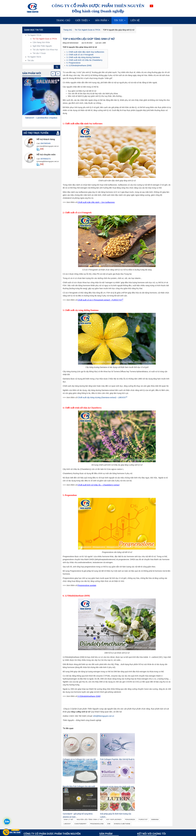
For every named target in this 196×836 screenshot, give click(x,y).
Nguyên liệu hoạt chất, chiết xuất (114, 814)
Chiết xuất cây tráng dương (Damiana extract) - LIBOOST (101, 397)
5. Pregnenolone (73, 62)
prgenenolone (97, 795)
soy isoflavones (114, 791)
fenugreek (130, 791)
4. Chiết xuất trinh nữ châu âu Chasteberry (84, 60)
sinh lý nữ (68, 791)
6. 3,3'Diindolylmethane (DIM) (78, 65)
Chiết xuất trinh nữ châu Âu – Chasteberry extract (98, 484)
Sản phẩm (102, 21)
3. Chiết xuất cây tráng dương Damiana (82, 57)
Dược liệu (104, 822)
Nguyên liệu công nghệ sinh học (113, 817)
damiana (155, 791)
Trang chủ (63, 20)
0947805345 (45, 143)
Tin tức (120, 21)
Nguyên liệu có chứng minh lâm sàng (115, 811)
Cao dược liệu (106, 819)
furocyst (143, 791)
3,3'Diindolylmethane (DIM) (88, 695)
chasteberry (80, 795)
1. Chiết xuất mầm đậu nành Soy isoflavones (85, 52)
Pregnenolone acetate (86, 584)
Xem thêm (69, 832)
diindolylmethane (122, 795)
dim (108, 795)
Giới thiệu (83, 21)
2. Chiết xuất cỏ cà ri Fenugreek (79, 54)
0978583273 (45, 159)
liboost (67, 795)
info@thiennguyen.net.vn (103, 715)
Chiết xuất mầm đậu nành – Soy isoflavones (95, 201)
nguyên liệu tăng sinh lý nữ (90, 791)
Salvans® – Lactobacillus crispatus (41, 118)
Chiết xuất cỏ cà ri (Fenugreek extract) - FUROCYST (99, 299)
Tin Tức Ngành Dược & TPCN (86, 30)
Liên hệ (135, 20)
